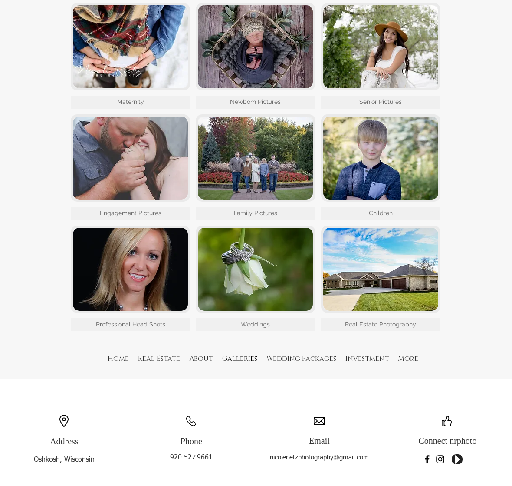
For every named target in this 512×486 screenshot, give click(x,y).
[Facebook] (427, 459)
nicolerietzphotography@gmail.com (319, 457)
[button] (130, 56)
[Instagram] (440, 459)
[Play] (457, 459)
